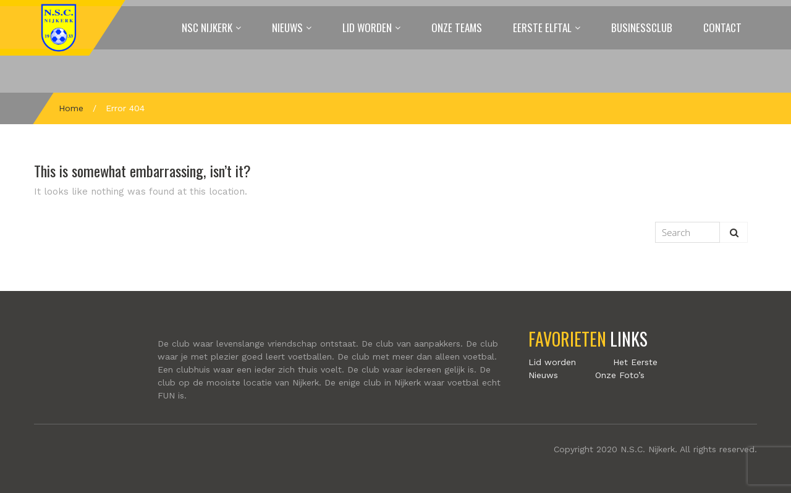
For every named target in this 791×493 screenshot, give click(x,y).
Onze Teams (456, 27)
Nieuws (287, 27)
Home (71, 108)
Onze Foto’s (620, 375)
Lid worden (367, 27)
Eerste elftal (542, 27)
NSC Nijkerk (207, 27)
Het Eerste (635, 362)
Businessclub (641, 27)
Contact (722, 27)
